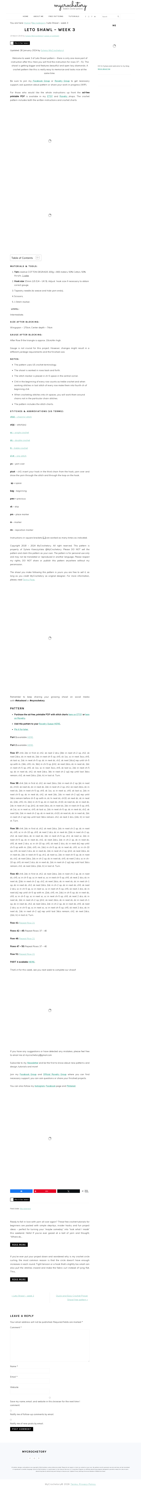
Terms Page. (29, 579)
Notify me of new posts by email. (26, 1423)
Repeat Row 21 (27, 923)
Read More (19, 1244)
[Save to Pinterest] (20, 43)
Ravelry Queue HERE (49, 724)
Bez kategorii (25, 1209)
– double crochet (20, 440)
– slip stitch (18, 456)
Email (14, 1376)
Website (14, 1387)
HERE (30, 737)
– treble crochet (19, 448)
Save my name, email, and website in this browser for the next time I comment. (45, 1403)
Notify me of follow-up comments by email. (32, 1414)
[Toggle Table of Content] (36, 257)
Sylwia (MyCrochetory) (52, 50)
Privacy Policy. (87, 1484)
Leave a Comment (51, 36)
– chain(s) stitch (21, 417)
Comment (16, 1327)
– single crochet (19, 432)
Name (14, 1366)
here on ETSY (75, 714)
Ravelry (64, 96)
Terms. (74, 1484)
